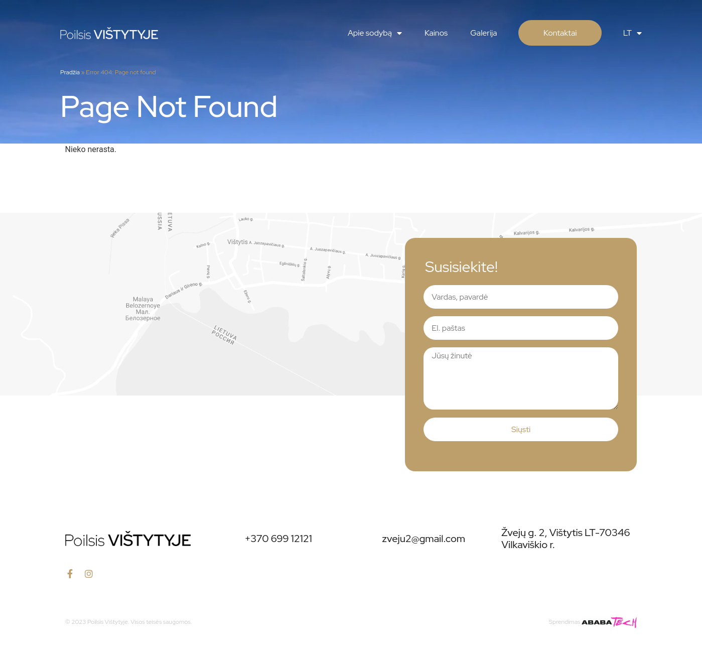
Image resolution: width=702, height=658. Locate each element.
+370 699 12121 (278, 538)
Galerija (483, 33)
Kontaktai (560, 33)
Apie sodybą (375, 33)
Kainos (436, 33)
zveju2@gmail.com (424, 538)
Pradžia (70, 72)
